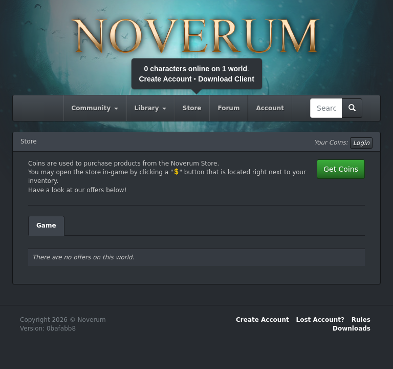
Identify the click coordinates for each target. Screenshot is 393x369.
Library (150, 108)
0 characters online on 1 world (195, 69)
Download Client (226, 79)
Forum (228, 108)
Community (95, 108)
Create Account (165, 79)
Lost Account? (320, 319)
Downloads (351, 328)
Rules (361, 319)
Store (192, 108)
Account (270, 108)
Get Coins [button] (340, 169)
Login (361, 143)
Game (46, 225)
